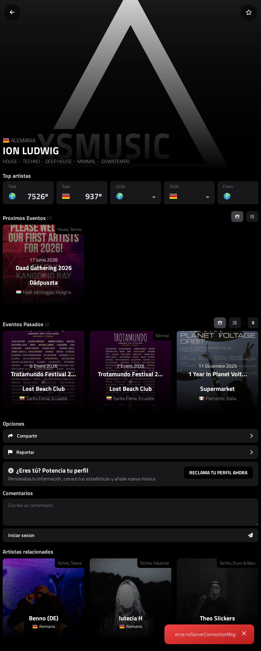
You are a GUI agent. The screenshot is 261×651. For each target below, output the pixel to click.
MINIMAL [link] (86, 161)
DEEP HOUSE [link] (58, 161)
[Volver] (12, 12)
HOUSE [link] (10, 161)
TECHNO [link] (31, 161)
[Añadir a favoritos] (249, 12)
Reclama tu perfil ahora (218, 472)
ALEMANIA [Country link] (23, 140)
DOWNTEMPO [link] (114, 161)
